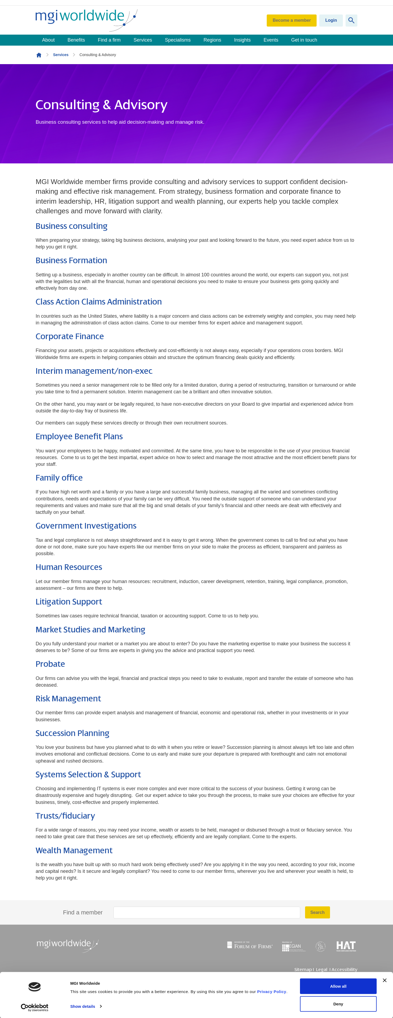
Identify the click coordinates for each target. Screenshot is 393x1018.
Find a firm (109, 40)
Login (331, 20)
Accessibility (344, 969)
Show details (82, 1006)
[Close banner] (385, 980)
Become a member (292, 20)
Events (271, 40)
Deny (338, 1003)
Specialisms (178, 40)
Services (143, 40)
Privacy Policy (271, 991)
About (48, 40)
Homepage (39, 55)
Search (317, 912)
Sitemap (303, 969)
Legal (321, 969)
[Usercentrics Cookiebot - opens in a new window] (34, 1008)
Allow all (338, 986)
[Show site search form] (351, 20)
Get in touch (304, 40)
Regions (212, 40)
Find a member (83, 912)
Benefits (76, 40)
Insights (242, 40)
